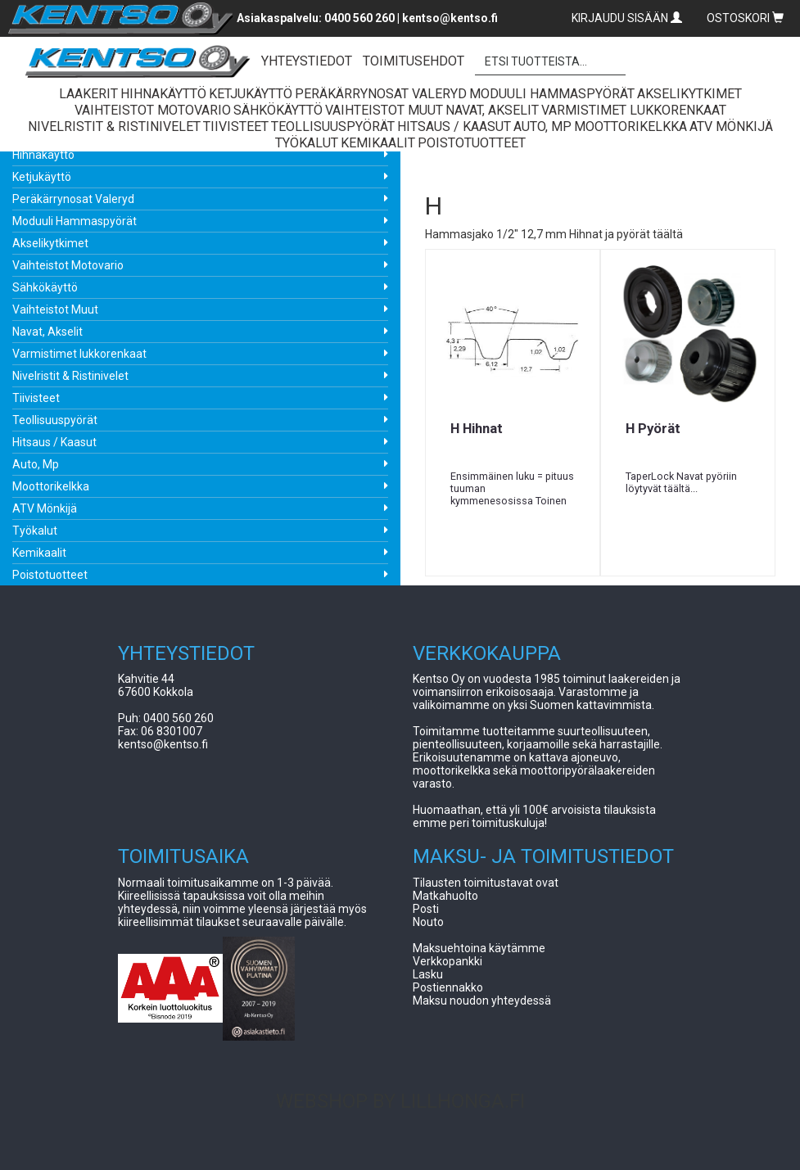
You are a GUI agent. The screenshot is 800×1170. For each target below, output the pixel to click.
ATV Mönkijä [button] (731, 126)
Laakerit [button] (88, 94)
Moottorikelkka (50, 486)
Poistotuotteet (50, 574)
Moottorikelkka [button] (630, 126)
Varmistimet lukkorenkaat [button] (633, 110)
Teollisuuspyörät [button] (333, 126)
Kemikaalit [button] (378, 143)
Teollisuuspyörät (54, 420)
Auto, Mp (35, 464)
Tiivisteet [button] (236, 126)
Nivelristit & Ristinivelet (70, 375)
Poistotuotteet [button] (472, 143)
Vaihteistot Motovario (68, 265)
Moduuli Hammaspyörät (74, 221)
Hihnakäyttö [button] (163, 94)
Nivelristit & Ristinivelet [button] (114, 126)
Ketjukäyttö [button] (250, 94)
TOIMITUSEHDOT (413, 61)
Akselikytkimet (50, 243)
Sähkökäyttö (45, 287)
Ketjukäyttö (41, 176)
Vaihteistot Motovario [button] (153, 110)
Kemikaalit (39, 552)
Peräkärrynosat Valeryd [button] (381, 94)
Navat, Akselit (47, 331)
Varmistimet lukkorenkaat (79, 353)
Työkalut (34, 530)
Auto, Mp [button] (542, 126)
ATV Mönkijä (44, 508)
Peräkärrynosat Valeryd (73, 199)
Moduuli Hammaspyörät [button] (552, 94)
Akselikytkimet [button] (689, 94)
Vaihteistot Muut (55, 309)
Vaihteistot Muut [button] (384, 110)
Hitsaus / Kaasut (54, 442)
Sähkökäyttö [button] (278, 110)
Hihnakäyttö (43, 154)
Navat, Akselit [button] (492, 110)
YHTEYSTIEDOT (306, 61)
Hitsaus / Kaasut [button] (454, 126)
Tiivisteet (36, 397)
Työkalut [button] (306, 143)
